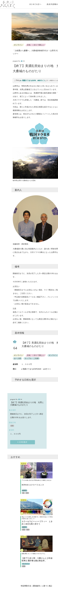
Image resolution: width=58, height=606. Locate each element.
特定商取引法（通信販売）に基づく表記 (36, 586)
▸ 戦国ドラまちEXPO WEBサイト (33, 80)
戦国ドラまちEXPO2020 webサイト (37, 369)
